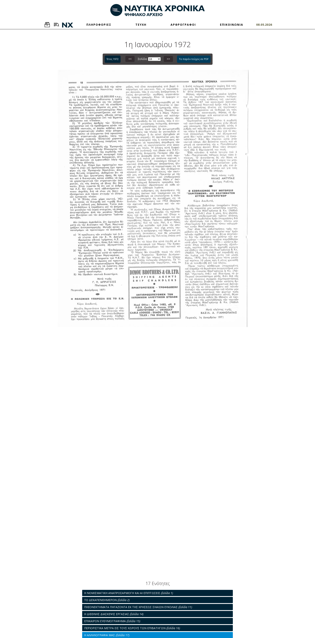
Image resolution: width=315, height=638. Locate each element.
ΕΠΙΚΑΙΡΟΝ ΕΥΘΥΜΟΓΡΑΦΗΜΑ (112, 621)
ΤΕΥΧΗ (140, 24)
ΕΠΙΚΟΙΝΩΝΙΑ (231, 24)
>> (168, 59)
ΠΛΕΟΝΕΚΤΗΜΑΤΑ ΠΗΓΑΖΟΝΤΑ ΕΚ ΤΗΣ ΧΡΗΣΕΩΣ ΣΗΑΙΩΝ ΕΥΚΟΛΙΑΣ (138, 607)
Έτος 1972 (113, 59)
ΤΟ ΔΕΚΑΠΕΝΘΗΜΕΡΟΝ (107, 600)
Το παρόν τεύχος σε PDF (194, 59)
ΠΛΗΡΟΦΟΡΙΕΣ (98, 24)
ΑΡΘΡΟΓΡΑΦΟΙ (183, 24)
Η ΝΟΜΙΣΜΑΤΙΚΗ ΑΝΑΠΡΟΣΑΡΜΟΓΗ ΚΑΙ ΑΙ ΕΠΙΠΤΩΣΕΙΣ (128, 593)
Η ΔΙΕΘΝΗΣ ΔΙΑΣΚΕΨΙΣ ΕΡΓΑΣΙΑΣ (113, 614)
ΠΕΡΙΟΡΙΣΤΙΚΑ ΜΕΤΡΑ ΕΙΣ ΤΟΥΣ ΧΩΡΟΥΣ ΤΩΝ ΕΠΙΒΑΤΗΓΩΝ (132, 628)
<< (130, 59)
